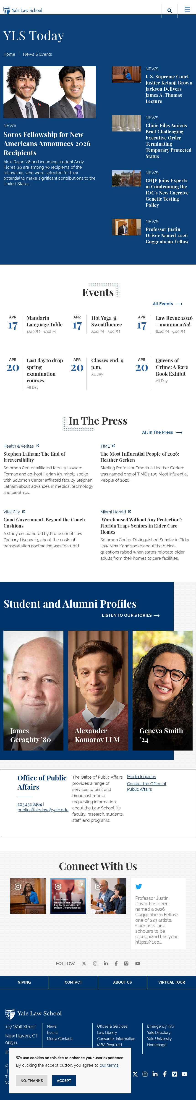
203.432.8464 (30, 804)
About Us (122, 982)
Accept (64, 1081)
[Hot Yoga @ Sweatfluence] (98, 324)
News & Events (37, 54)
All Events (163, 303)
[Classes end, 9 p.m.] (98, 373)
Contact (73, 982)
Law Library (107, 1032)
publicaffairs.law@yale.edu (43, 809)
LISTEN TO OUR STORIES (127, 615)
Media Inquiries (141, 776)
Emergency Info (160, 1026)
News (52, 1026)
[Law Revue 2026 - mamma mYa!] (162, 324)
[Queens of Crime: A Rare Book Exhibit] (162, 373)
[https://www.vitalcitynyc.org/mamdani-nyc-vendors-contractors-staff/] (49, 530)
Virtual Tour (171, 982)
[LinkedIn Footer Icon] (155, 1074)
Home (9, 54)
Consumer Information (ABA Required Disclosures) (116, 1045)
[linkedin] (106, 964)
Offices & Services (112, 1026)
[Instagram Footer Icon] (145, 1074)
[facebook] (116, 964)
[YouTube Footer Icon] (184, 1074)
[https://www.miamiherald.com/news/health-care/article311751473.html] (146, 536)
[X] (84, 964)
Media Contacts (60, 1039)
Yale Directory (159, 1032)
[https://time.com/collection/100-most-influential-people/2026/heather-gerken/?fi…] (146, 465)
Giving (24, 982)
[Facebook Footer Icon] (165, 1074)
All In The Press (158, 432)
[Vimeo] (126, 964)
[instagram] (95, 964)
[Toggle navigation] (187, 9)
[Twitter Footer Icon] (135, 1074)
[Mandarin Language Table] (33, 324)
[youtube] (138, 964)
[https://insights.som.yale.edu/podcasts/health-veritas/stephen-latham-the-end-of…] (49, 471)
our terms (109, 1065)
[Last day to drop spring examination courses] (33, 373)
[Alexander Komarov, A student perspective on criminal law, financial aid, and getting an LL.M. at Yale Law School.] (98, 691)
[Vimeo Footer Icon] (175, 1074)
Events (52, 1032)
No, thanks (32, 1081)
